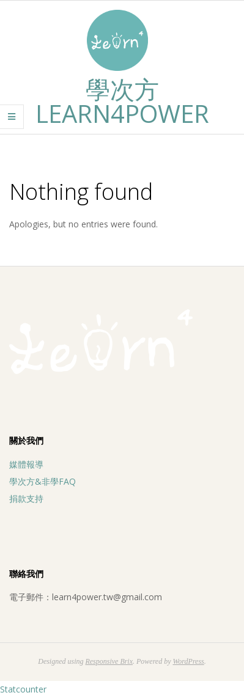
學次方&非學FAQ (42, 481)
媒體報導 (26, 464)
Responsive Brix (109, 661)
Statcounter (23, 689)
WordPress (188, 661)
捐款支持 (26, 498)
